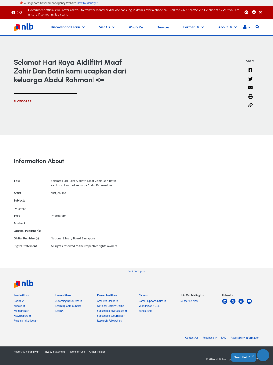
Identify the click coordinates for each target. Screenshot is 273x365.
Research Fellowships (109, 320)
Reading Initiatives (25, 320)
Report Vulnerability (26, 351)
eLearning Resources (68, 301)
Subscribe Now (189, 301)
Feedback (210, 337)
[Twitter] (250, 81)
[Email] (250, 90)
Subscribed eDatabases (112, 311)
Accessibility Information (245, 337)
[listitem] (21, 296)
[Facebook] (250, 72)
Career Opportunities (152, 301)
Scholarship (145, 311)
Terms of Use (77, 351)
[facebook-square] (234, 303)
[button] (246, 27)
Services (163, 27)
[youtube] (251, 303)
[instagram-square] (242, 303)
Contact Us (191, 337)
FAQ (223, 337)
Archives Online (107, 301)
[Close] (265, 10)
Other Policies (97, 351)
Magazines (21, 311)
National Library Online (110, 306)
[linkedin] (226, 303)
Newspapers (22, 315)
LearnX (59, 311)
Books (19, 301)
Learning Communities (68, 306)
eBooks (19, 306)
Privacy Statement (54, 351)
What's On (136, 27)
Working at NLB (149, 306)
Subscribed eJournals (110, 315)
